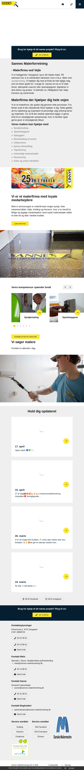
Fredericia (20, 737)
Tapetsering (20, 150)
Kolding (20, 727)
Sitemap (68, 765)
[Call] (71, 4)
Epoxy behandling (23, 146)
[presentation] (65, 287)
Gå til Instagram (53, 599)
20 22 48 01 (22, 638)
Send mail (21, 650)
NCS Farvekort (41, 732)
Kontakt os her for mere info (25, 337)
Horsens (20, 732)
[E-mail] (62, 4)
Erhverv (41, 737)
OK (65, 768)
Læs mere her (20, 224)
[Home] (29, 4)
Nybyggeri (19, 135)
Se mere (71, 768)
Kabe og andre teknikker (26, 161)
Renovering (20, 157)
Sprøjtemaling (21, 128)
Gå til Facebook (30, 599)
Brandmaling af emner (25, 139)
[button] (79, 4)
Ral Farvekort (41, 727)
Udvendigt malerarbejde (26, 153)
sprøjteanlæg (18, 81)
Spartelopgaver (22, 131)
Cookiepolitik (53, 765)
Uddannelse (20, 142)
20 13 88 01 (42, 55)
